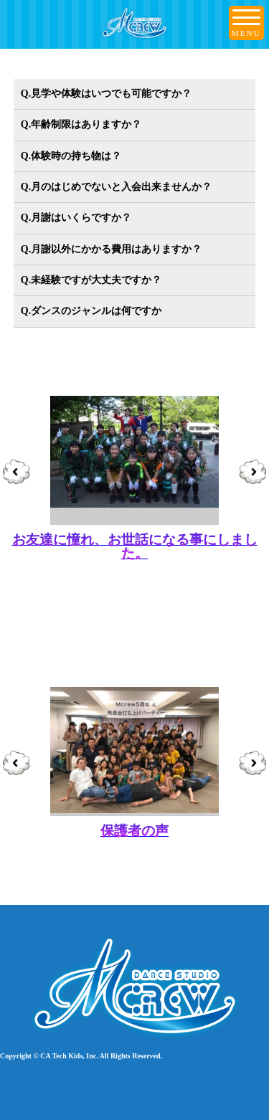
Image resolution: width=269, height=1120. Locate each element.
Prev (16, 473)
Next (253, 473)
